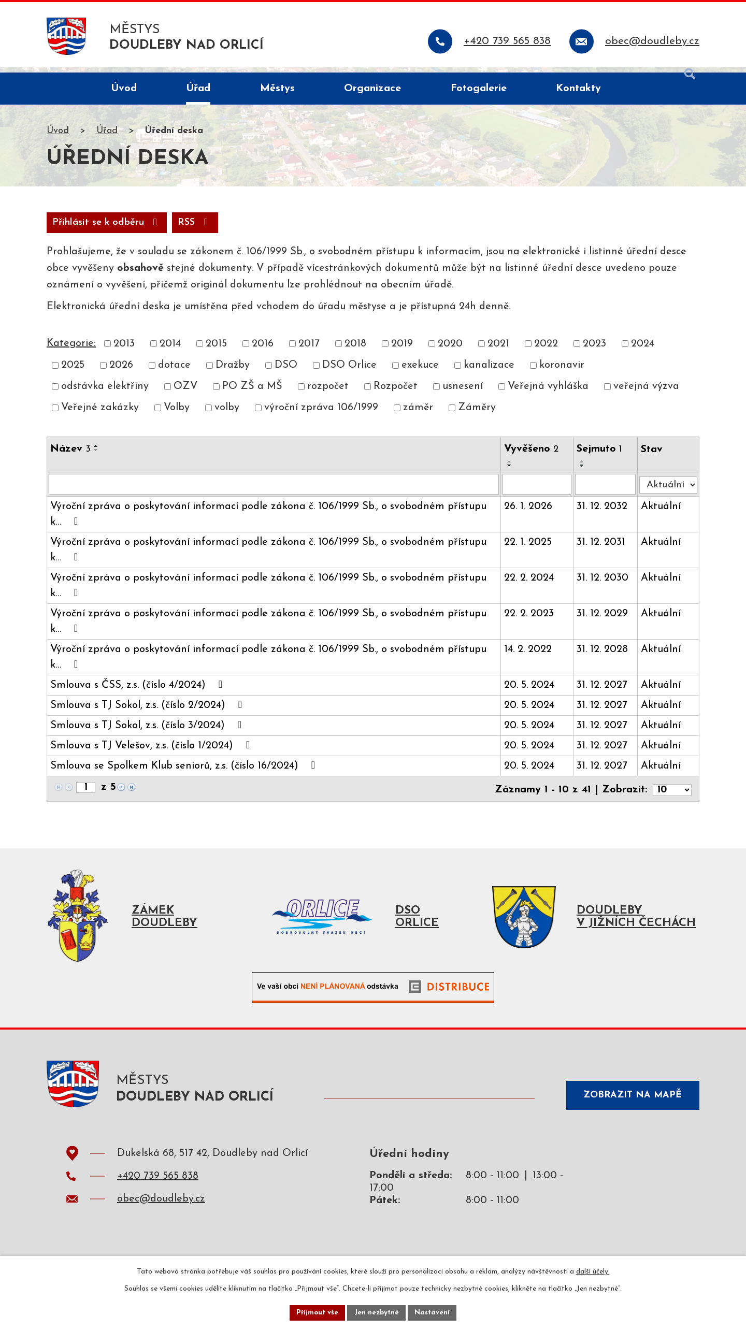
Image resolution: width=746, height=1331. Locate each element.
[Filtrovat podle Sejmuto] (608, 491)
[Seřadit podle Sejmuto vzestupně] (585, 468)
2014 (170, 350)
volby (226, 415)
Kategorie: (71, 350)
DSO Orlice (349, 372)
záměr (418, 415)
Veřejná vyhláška (548, 393)
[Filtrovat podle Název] (275, 491)
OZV (185, 393)
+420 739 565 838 (157, 1186)
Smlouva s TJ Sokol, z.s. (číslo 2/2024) (148, 712)
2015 (216, 350)
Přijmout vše (315, 1312)
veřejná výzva (646, 393)
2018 (355, 350)
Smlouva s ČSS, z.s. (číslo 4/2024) (138, 692)
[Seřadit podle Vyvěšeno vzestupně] (512, 468)
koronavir (561, 372)
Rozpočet (396, 393)
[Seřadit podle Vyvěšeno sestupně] (512, 472)
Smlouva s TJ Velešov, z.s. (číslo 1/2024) (152, 753)
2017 (309, 350)
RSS (71, 228)
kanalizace (489, 372)
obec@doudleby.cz (161, 1209)
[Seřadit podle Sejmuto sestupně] (585, 472)
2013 (124, 350)
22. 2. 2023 (531, 621)
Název (70, 456)
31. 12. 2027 (604, 693)
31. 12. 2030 (605, 586)
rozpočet (328, 393)
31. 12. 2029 (604, 621)
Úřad (107, 136)
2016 (263, 350)
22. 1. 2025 (530, 550)
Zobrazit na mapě (629, 1104)
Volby (177, 415)
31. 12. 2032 (604, 514)
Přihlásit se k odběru (166, 228)
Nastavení (434, 1312)
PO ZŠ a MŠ (252, 393)
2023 (594, 350)
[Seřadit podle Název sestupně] (96, 457)
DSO (286, 372)
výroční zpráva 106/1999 (321, 415)
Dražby (233, 372)
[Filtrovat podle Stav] (669, 489)
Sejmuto (602, 456)
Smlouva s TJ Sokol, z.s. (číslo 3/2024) (148, 733)
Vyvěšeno (533, 456)
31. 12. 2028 (604, 657)
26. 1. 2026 (530, 514)
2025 (72, 372)
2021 (498, 350)
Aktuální (663, 514)
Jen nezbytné (377, 1312)
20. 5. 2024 (531, 693)
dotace (174, 372)
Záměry (477, 415)
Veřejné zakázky (100, 415)
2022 (546, 350)
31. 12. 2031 (603, 550)
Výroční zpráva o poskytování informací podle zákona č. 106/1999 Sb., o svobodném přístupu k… (268, 522)
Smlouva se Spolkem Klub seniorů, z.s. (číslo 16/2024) (185, 773)
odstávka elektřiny (105, 393)
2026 (121, 372)
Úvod (58, 136)
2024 (642, 350)
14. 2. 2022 (530, 657)
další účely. (593, 1271)
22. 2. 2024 (531, 586)
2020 (450, 350)
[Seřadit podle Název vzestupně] (96, 453)
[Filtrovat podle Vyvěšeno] (539, 491)
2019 (402, 350)
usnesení (462, 393)
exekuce (420, 372)
